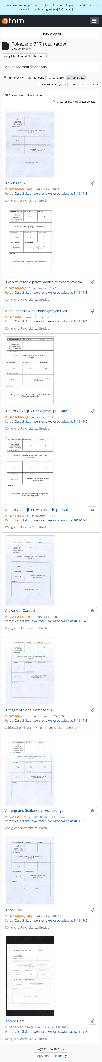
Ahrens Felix (15, 183)
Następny (60, 1056)
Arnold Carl (14, 1021)
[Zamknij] (97, 5)
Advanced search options (26, 66)
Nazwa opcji (51, 34)
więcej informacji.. (62, 9)
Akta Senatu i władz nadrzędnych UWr (36, 311)
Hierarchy (36, 77)
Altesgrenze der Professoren (28, 710)
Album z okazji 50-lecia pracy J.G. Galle (36, 411)
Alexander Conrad (20, 610)
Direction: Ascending (83, 84)
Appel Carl (13, 910)
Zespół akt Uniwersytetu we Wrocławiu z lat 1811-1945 (51, 193)
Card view (56, 77)
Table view (75, 77)
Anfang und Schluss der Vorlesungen (35, 810)
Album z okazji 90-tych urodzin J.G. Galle (38, 510)
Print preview (14, 77)
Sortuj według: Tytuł (51, 84)
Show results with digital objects (74, 101)
